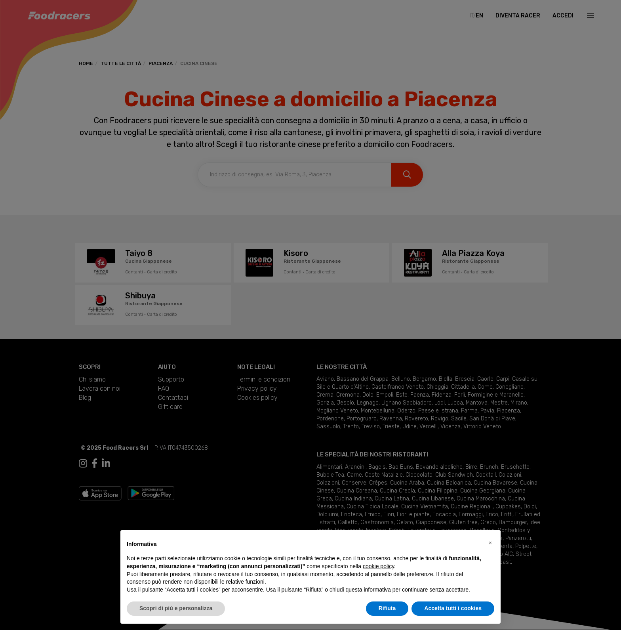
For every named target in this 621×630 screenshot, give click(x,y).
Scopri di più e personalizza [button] (175, 608)
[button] (490, 542)
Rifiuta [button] (387, 608)
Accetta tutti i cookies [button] (453, 608)
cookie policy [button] (378, 566)
